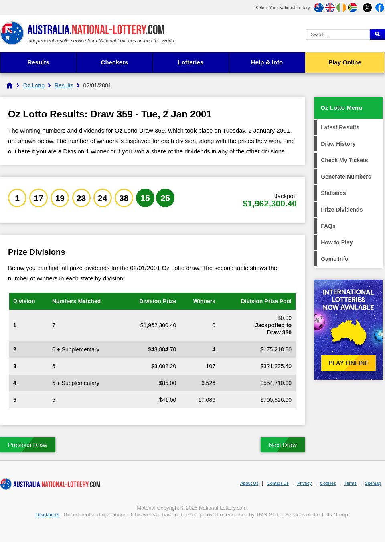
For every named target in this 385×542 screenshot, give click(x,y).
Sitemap (373, 483)
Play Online (344, 62)
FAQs (328, 226)
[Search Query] (338, 34)
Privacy (304, 483)
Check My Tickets (344, 160)
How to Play (337, 242)
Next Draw (283, 444)
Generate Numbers (346, 176)
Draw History (338, 144)
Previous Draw (27, 444)
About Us (249, 483)
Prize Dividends (342, 209)
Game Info (334, 259)
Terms (350, 483)
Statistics (333, 193)
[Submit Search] (377, 34)
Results (38, 62)
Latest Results (340, 127)
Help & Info (267, 62)
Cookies (328, 483)
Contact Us (277, 483)
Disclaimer (48, 515)
